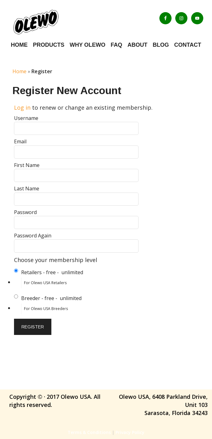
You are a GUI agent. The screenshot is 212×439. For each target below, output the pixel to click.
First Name (27, 165)
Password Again (32, 235)
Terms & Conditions (89, 432)
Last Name (26, 188)
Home (19, 71)
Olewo (51, 21)
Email (20, 141)
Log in (22, 107)
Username (26, 118)
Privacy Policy (129, 432)
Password (25, 212)
